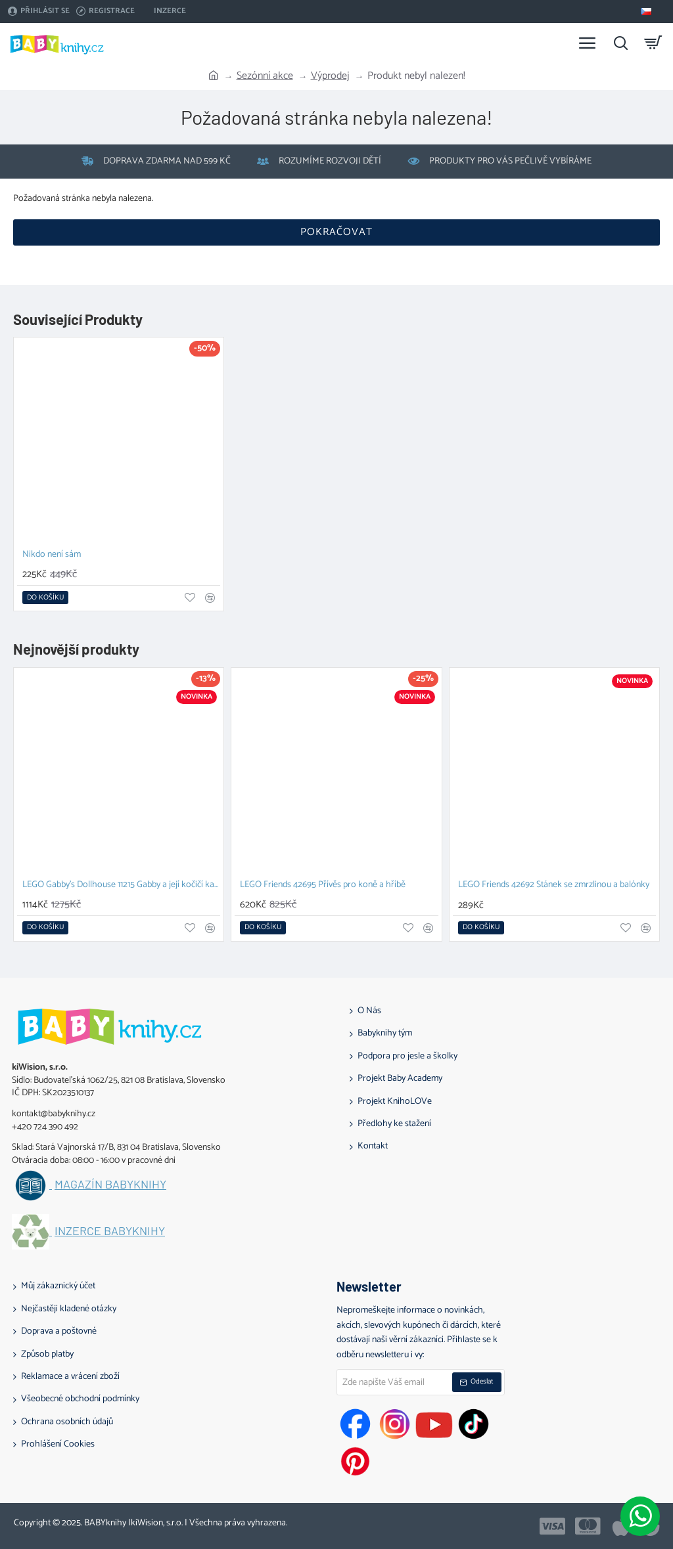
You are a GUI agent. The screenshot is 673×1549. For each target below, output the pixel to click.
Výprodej (330, 76)
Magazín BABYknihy (110, 1184)
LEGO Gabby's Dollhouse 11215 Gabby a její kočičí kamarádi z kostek (121, 885)
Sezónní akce (265, 76)
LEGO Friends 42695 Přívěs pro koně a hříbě (323, 885)
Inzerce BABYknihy (110, 1231)
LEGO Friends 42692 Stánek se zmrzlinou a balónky (553, 885)
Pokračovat (336, 232)
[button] (45, 597)
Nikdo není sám (51, 555)
